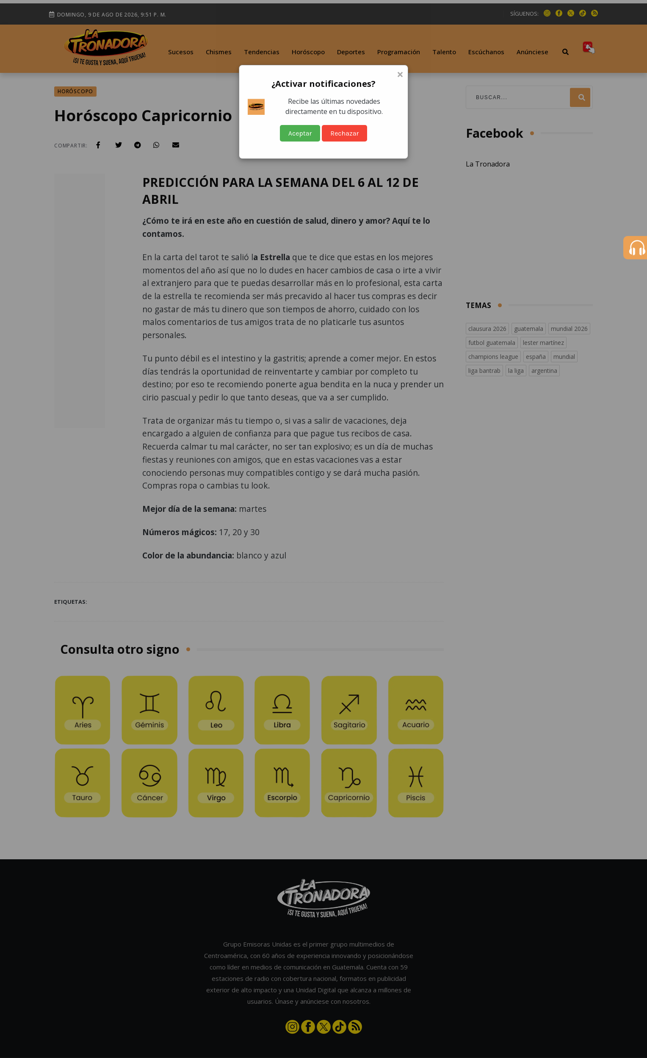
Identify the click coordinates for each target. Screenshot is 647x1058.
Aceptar (300, 133)
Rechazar (344, 133)
